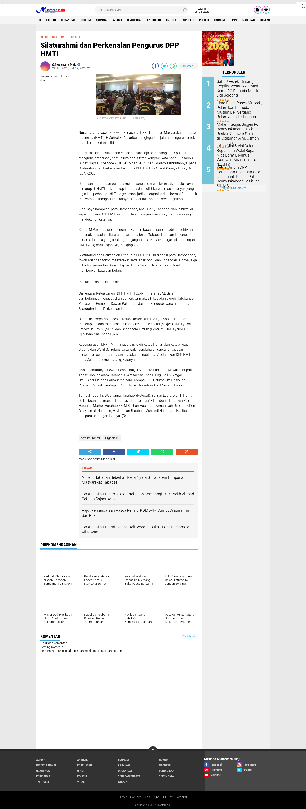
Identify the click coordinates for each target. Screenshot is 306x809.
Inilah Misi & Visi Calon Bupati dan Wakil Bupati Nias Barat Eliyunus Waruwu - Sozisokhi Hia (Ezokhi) (239, 152)
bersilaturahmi (54, 36)
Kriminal (102, 20)
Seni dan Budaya (129, 776)
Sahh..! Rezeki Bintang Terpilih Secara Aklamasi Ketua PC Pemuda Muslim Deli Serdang (239, 85)
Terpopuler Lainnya (233, 188)
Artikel (171, 20)
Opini (234, 20)
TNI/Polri (187, 20)
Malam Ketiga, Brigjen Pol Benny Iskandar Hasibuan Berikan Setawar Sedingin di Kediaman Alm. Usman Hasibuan (237, 133)
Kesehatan (84, 765)
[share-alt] (90, 452)
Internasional (46, 765)
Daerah (51, 20)
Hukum (86, 20)
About (123, 797)
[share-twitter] (164, 66)
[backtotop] (153, 750)
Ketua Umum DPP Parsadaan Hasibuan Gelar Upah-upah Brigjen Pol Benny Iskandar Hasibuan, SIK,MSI (239, 173)
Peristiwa (43, 776)
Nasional (249, 20)
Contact (135, 797)
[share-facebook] (155, 66)
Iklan (147, 797)
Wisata (123, 781)
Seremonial (269, 20)
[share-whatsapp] (173, 66)
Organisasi (68, 20)
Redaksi (181, 797)
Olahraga (134, 20)
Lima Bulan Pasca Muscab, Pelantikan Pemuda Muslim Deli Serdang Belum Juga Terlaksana (237, 109)
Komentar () (188, 65)
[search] (141, 10)
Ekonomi (220, 20)
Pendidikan (153, 20)
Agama (117, 20)
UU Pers (168, 797)
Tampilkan (189, 636)
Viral (81, 781)
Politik (204, 20)
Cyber (156, 797)
